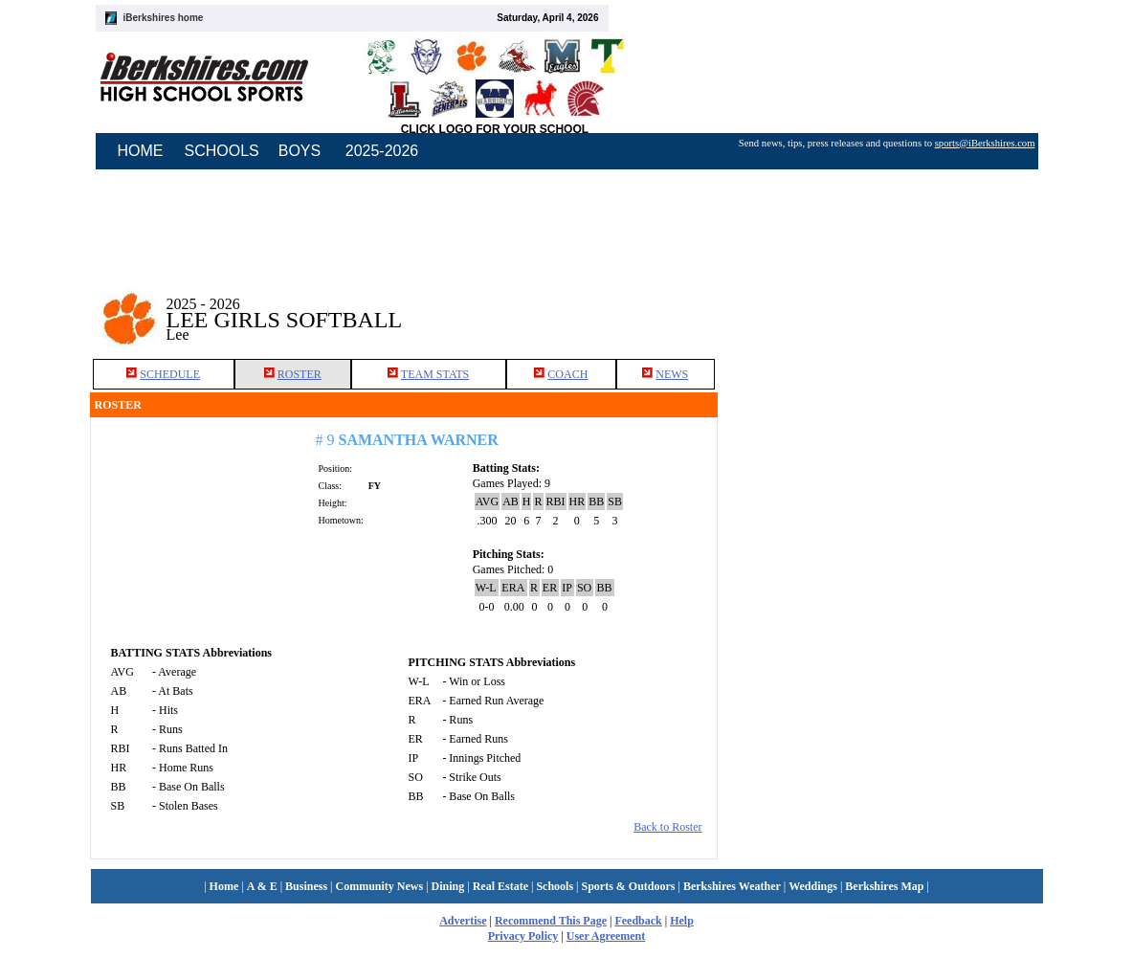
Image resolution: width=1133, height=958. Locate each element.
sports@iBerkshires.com (985, 143)
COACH (567, 374)
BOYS (299, 151)
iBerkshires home (163, 17)
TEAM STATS (435, 374)
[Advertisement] (880, 305)
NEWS (671, 374)
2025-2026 (382, 151)
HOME (141, 151)
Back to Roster (667, 827)
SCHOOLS (222, 151)
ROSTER (300, 374)
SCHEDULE (170, 374)
